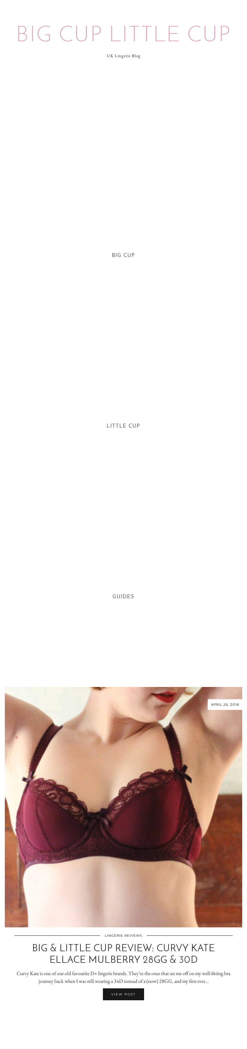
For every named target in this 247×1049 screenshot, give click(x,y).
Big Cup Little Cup (123, 36)
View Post (123, 994)
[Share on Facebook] (120, 1013)
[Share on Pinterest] (126, 1013)
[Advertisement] (123, 117)
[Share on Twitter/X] (123, 1013)
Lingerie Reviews (123, 935)
